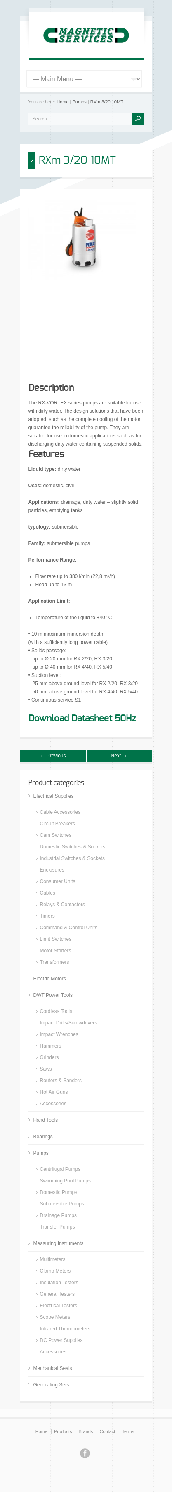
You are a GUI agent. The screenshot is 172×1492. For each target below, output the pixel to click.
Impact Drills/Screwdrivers (68, 1023)
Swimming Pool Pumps (65, 1181)
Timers (47, 916)
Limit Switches (56, 939)
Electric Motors (49, 979)
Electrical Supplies (53, 796)
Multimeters (53, 1259)
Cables (47, 893)
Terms (128, 1431)
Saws (46, 1069)
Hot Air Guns (54, 1092)
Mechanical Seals (52, 1368)
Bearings (43, 1137)
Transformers (54, 962)
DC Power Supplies (61, 1340)
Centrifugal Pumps (60, 1169)
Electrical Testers (58, 1306)
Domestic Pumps (59, 1192)
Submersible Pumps (62, 1204)
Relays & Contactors (62, 904)
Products (63, 1431)
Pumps (80, 101)
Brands (86, 1431)
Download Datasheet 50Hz (82, 718)
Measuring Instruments (58, 1243)
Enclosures (52, 870)
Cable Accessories (60, 812)
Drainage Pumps (58, 1215)
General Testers (57, 1294)
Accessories (53, 1104)
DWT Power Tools (53, 995)
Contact (107, 1431)
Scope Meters (55, 1317)
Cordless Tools (56, 1011)
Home (62, 101)
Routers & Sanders (61, 1080)
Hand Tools (45, 1120)
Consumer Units (57, 881)
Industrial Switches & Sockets (72, 858)
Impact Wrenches (59, 1034)
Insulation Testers (59, 1282)
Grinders (49, 1057)
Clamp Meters (55, 1271)
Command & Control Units (68, 927)
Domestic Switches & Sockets (73, 847)
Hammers (50, 1046)
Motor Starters (55, 951)
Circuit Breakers (57, 824)
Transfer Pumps (57, 1227)
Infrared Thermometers (65, 1329)
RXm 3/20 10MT (106, 101)
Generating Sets (51, 1385)
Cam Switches (56, 835)
